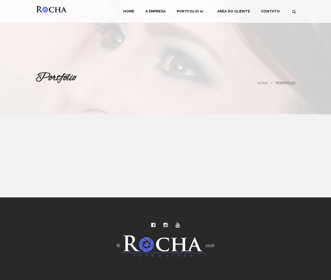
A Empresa (155, 11)
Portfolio (190, 11)
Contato (270, 11)
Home (128, 11)
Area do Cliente (233, 11)
